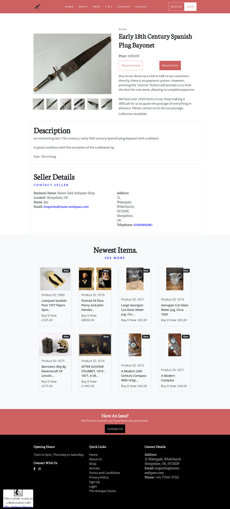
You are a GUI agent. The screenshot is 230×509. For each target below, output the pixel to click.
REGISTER (176, 6)
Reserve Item (131, 65)
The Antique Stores (102, 491)
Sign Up (94, 482)
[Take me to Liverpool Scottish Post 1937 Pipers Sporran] (55, 296)
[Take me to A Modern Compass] (175, 362)
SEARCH (141, 6)
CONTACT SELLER (51, 185)
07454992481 (143, 225)
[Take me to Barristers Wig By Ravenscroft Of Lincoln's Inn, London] (55, 362)
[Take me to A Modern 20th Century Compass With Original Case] (135, 362)
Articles (94, 468)
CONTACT (124, 6)
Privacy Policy (98, 477)
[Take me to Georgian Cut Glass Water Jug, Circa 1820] (175, 296)
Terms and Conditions (104, 473)
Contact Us (115, 429)
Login (93, 486)
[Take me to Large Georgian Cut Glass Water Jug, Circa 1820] (135, 296)
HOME (69, 6)
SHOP (96, 6)
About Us (95, 459)
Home (93, 455)
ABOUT (83, 6)
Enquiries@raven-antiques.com (66, 207)
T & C (109, 6)
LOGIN (190, 6)
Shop (92, 464)
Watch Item (170, 65)
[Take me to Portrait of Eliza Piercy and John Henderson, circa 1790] (95, 296)
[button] (39, 64)
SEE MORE (115, 258)
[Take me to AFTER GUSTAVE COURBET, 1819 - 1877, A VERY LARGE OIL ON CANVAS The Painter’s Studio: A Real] (95, 362)
